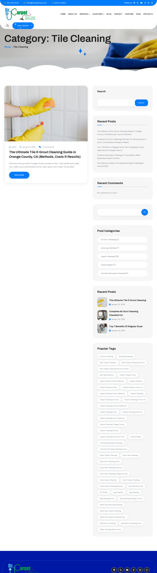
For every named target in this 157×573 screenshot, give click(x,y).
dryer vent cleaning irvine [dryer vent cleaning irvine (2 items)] (110, 462)
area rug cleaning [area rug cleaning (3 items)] (126, 357)
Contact (118, 14)
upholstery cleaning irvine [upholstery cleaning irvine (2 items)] (131, 524)
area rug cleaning (110, 248)
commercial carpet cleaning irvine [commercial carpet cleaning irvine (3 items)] (113, 450)
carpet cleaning (109, 256)
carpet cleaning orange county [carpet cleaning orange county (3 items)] (112, 425)
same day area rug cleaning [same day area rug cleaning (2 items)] (111, 506)
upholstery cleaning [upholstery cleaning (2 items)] (107, 524)
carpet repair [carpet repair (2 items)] (136, 438)
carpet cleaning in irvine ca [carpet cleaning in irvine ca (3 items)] (135, 401)
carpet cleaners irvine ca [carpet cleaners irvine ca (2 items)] (133, 388)
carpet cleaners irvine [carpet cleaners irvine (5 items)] (108, 388)
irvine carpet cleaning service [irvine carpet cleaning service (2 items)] (111, 487)
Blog (109, 14)
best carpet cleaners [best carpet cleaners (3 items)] (108, 364)
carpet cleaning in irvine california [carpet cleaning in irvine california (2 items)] (113, 407)
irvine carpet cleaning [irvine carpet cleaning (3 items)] (131, 481)
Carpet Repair (108, 265)
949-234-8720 (13, 3)
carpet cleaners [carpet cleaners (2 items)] (136, 382)
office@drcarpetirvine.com (36, 3)
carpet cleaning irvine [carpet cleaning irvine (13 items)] (108, 413)
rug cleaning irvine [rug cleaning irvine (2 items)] (107, 499)
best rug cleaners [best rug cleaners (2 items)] (107, 376)
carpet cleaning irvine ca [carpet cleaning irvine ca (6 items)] (132, 413)
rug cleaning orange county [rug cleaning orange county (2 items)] (131, 499)
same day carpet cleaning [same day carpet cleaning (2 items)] (110, 512)
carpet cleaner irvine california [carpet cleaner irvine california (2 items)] (112, 382)
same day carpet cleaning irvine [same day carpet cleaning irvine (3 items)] (112, 518)
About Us (72, 14)
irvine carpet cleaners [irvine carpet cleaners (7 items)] (108, 481)
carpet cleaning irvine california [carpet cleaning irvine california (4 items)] (112, 419)
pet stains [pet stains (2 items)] (104, 493)
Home (63, 14)
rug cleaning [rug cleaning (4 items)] (134, 493)
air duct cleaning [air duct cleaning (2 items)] (106, 357)
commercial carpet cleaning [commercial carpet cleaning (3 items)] (111, 444)
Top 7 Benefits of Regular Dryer (127, 327)
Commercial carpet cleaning (114, 273)
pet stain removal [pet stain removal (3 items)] (136, 487)
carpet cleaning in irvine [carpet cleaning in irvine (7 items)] (109, 401)
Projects (148, 14)
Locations (97, 14)
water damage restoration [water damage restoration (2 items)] (110, 530)
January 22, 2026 (28, 147)
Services (84, 14)
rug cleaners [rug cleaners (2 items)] (118, 493)
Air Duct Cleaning (110, 239)
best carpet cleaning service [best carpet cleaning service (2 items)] (133, 364)
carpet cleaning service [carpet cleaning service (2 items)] (109, 432)
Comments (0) (46, 147)
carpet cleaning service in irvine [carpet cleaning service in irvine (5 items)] (112, 438)
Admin (13, 147)
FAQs (138, 14)
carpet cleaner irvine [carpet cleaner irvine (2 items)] (127, 376)
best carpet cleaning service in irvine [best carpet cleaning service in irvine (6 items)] (114, 370)
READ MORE (19, 175)
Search (101, 91)
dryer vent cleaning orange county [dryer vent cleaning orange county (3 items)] (114, 475)
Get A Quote (23, 26)
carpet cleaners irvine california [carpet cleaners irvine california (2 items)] (112, 394)
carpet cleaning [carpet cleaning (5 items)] (137, 394)
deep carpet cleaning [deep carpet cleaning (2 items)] (108, 456)
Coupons (129, 14)
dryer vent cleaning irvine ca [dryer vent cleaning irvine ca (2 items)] (111, 469)
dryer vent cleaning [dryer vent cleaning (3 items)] (130, 456)
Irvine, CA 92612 (60, 3)
